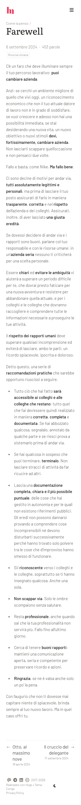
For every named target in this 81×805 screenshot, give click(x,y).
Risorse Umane (18, 55)
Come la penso (17, 23)
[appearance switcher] (55, 786)
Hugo (29, 785)
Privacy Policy (15, 793)
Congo (10, 789)
